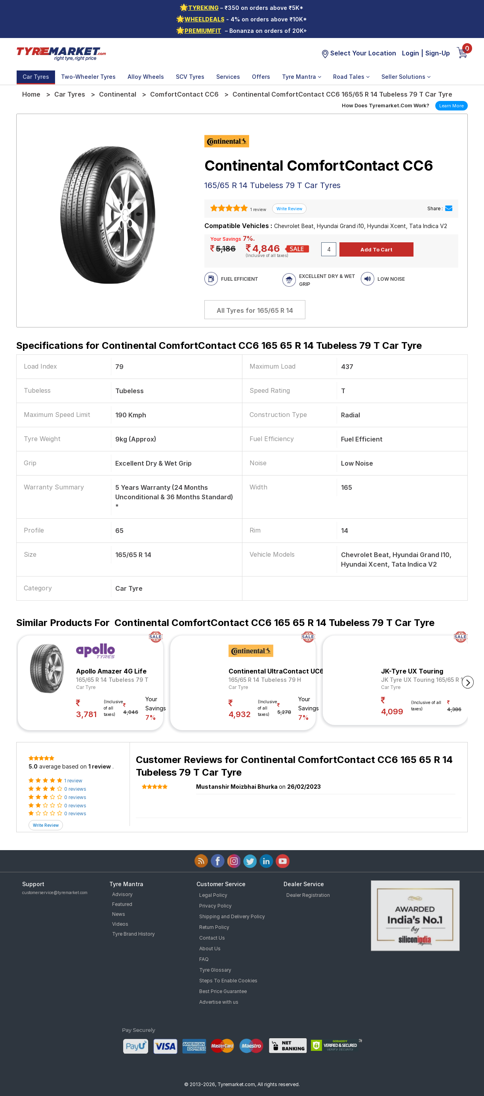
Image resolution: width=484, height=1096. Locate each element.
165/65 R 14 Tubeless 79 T (112, 679)
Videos (120, 924)
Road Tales (351, 76)
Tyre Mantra (301, 76)
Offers (261, 76)
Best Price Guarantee (223, 991)
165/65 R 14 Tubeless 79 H (265, 679)
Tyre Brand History (133, 934)
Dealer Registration (308, 895)
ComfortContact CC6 (184, 94)
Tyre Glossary (215, 970)
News (118, 914)
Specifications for (219, 345)
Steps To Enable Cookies (228, 981)
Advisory (122, 894)
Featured (122, 904)
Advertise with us (218, 1002)
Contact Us (212, 938)
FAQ (204, 959)
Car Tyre (85, 687)
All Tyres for (255, 310)
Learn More (451, 105)
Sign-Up (437, 53)
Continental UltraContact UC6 (276, 671)
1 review (257, 209)
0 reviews (75, 789)
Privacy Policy (215, 906)
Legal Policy (213, 895)
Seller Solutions (406, 76)
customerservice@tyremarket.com (55, 892)
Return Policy (214, 927)
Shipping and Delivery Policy (232, 916)
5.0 (33, 766)
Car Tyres (36, 76)
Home (31, 94)
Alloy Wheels (146, 76)
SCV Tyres (190, 76)
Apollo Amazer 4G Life (111, 671)
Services (228, 76)
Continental (117, 94)
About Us (210, 948)
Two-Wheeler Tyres (88, 76)
